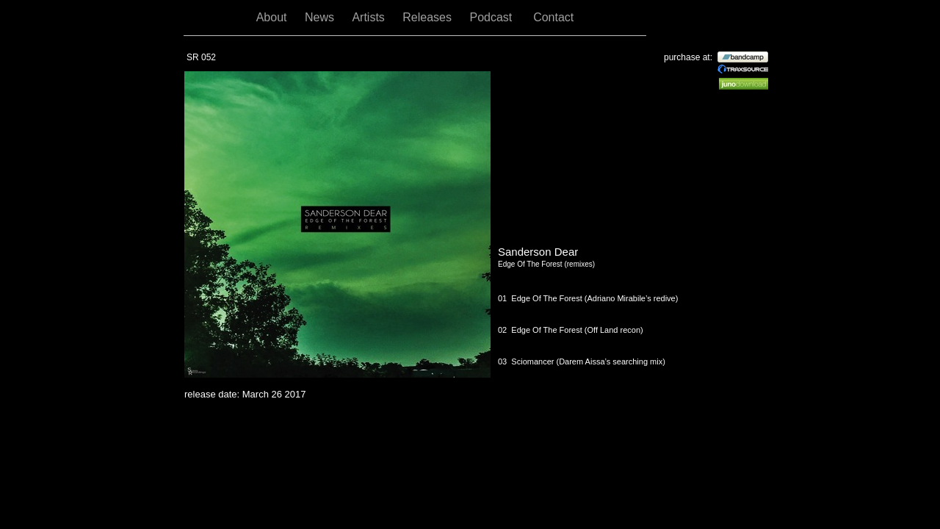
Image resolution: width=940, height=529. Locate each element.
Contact (553, 17)
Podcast (493, 17)
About (273, 17)
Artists (370, 17)
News (321, 17)
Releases (428, 17)
